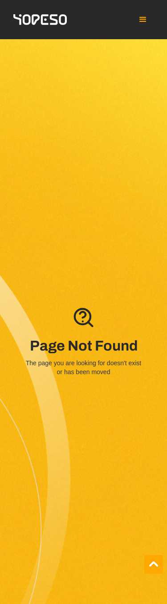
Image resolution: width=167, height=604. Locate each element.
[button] (143, 19)
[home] (40, 19)
